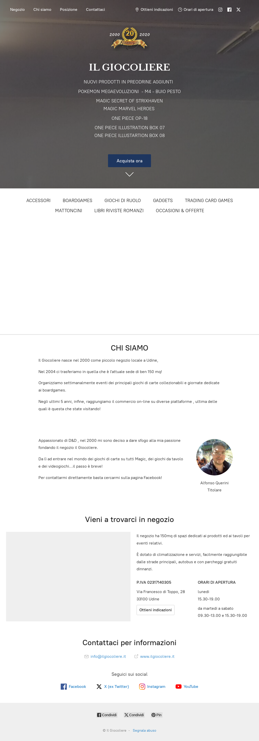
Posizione (68, 9)
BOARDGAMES (77, 200)
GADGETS (163, 200)
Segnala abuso (144, 730)
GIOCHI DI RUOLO (122, 200)
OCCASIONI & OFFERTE (180, 210)
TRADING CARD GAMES (209, 200)
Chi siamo (42, 9)
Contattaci (95, 9)
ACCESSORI (38, 200)
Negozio (17, 9)
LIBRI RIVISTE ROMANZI (119, 210)
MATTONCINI (68, 210)
